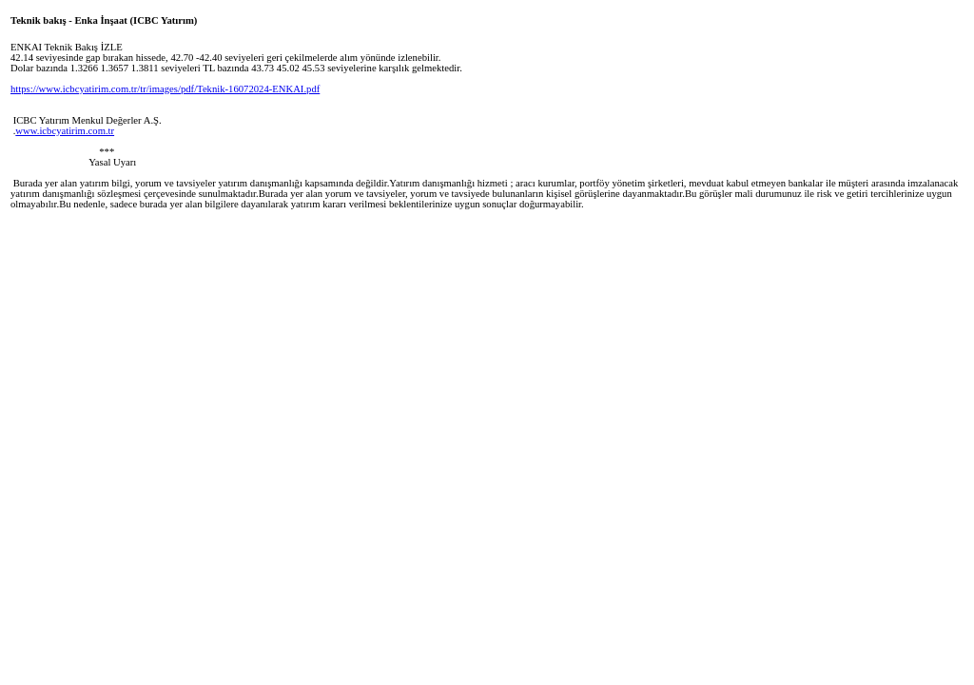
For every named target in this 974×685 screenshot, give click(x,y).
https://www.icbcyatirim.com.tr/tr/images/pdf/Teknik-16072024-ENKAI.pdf (165, 89)
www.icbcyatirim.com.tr (64, 131)
